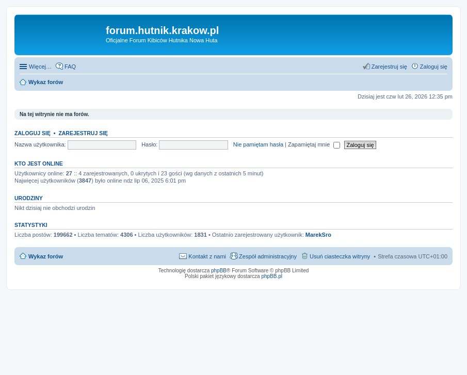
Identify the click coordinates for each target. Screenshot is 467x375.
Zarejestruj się (83, 133)
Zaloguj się (32, 133)
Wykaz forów (45, 256)
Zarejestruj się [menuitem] (389, 66)
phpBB (219, 270)
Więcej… (40, 66)
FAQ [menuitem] (70, 66)
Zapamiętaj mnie (314, 144)
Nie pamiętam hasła (258, 144)
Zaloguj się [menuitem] (433, 66)
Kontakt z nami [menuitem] (207, 256)
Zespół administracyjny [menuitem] (268, 256)
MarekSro (318, 235)
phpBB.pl (271, 276)
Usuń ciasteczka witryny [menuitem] (340, 256)
